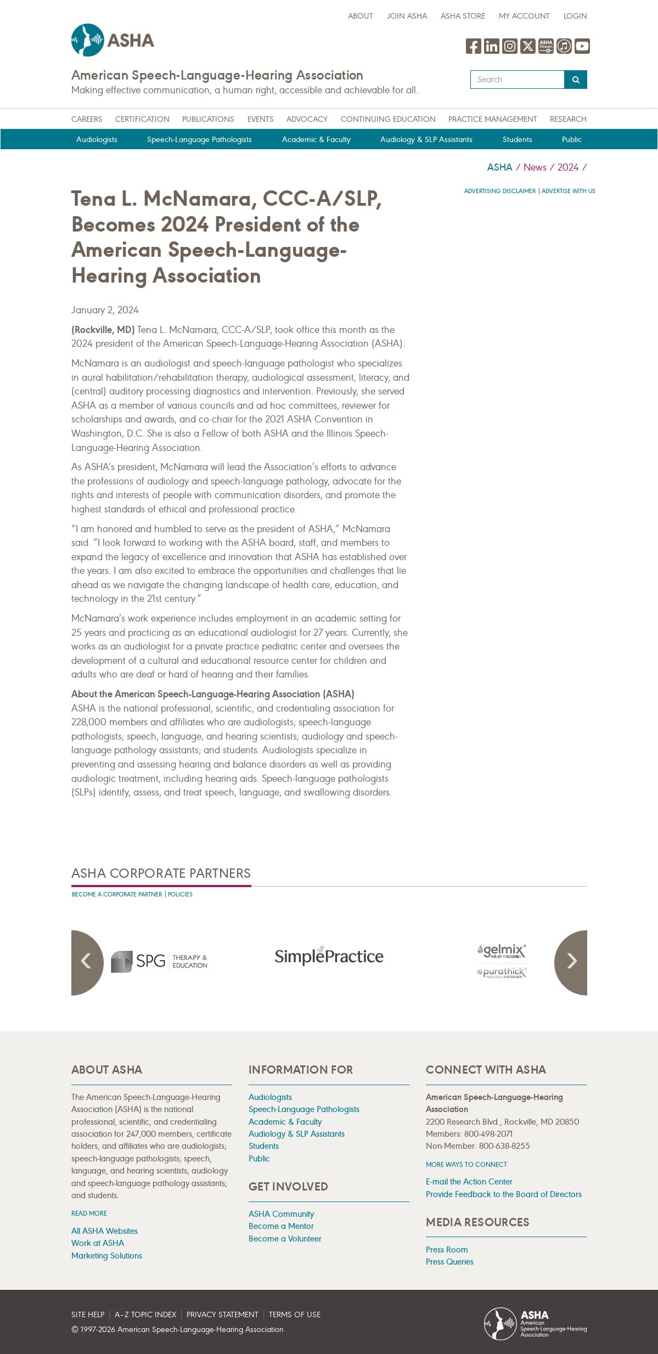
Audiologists (96, 139)
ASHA (500, 167)
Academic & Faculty (316, 139)
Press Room (447, 1249)
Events (261, 119)
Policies (180, 894)
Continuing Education (388, 119)
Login (575, 16)
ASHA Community (281, 1214)
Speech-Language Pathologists (199, 139)
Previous (87, 963)
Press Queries (450, 1261)
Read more (89, 1213)
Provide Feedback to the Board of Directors (504, 1194)
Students (517, 139)
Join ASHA (407, 16)
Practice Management (492, 119)
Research (568, 119)
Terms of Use (294, 1314)
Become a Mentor (281, 1226)
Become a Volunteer (285, 1238)
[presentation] (157, 961)
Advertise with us (568, 191)
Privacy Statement (222, 1314)
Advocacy (307, 119)
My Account (524, 16)
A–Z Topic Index (145, 1314)
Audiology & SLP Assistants (426, 139)
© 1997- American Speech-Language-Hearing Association (177, 1329)
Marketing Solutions (106, 1255)
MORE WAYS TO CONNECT (466, 1164)
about (360, 16)
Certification (142, 119)
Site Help (87, 1314)
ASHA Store (463, 16)
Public (572, 139)
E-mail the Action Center (469, 1181)
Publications (208, 119)
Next (570, 963)
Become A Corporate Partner (117, 894)
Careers (87, 119)
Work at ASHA (97, 1243)
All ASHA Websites (104, 1231)
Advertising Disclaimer (500, 191)
